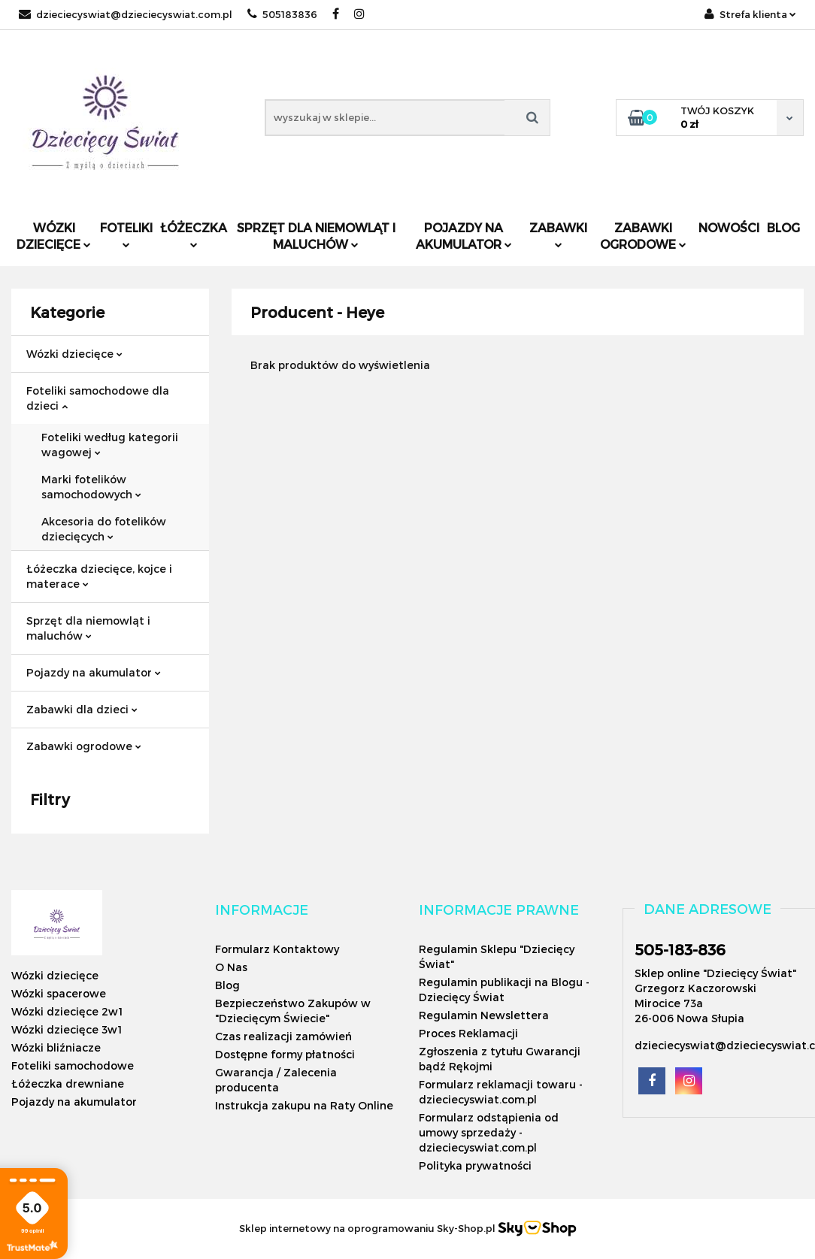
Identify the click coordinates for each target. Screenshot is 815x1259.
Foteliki (126, 234)
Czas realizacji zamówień (283, 1036)
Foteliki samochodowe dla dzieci (97, 398)
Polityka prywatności (475, 1165)
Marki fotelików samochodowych (91, 487)
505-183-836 (680, 949)
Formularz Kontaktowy (277, 949)
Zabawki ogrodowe (643, 235)
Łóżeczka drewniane (67, 1083)
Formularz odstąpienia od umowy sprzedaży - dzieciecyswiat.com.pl (489, 1132)
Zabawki (558, 234)
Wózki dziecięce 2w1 (67, 1011)
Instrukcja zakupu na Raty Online (304, 1105)
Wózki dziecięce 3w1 (66, 1029)
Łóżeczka (193, 234)
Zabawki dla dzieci (82, 709)
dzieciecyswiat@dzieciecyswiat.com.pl (125, 14)
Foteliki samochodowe (72, 1065)
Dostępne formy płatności (285, 1054)
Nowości (728, 227)
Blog (783, 227)
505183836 (282, 14)
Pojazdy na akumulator (464, 235)
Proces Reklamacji (468, 1033)
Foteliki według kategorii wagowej (109, 445)
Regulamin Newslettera (484, 1015)
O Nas (231, 967)
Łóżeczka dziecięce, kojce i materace (99, 576)
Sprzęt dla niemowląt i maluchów (316, 235)
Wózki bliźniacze (56, 1047)
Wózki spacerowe (58, 993)
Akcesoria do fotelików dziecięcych (103, 529)
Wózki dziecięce (54, 235)
